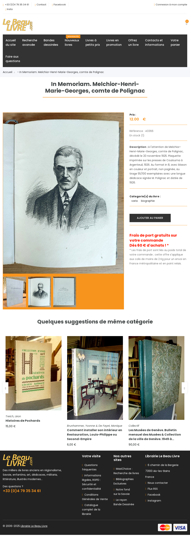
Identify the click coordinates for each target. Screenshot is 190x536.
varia (134, 201)
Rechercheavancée (29, 43)
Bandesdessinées (51, 43)
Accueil (9, 72)
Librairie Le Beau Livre (34, 527)
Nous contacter (156, 484)
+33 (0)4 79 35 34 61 (17, 4)
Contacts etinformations (154, 43)
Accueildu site (11, 43)
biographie (148, 201)
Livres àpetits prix (93, 43)
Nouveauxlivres (72, 41)
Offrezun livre (133, 43)
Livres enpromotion (114, 43)
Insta (10, 9)
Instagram (153, 502)
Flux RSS (151, 490)
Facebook (60, 4)
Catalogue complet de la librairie (91, 510)
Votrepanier (175, 43)
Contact (41, 4)
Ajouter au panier (150, 218)
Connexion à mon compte (171, 4)
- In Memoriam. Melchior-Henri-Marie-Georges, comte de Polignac (60, 72)
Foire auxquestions (13, 59)
